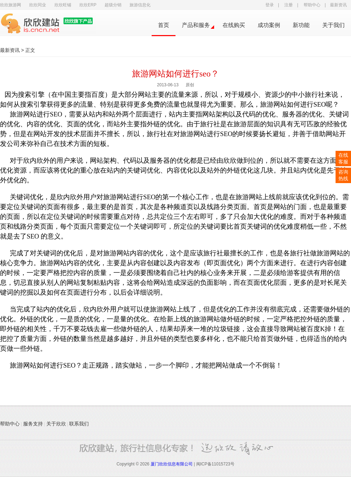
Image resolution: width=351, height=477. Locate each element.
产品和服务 (196, 25)
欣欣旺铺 (62, 4)
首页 (163, 25)
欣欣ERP (88, 4)
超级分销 (113, 4)
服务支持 (33, 423)
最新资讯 (338, 4)
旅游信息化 (140, 4)
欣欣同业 (37, 4)
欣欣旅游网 (10, 4)
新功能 (301, 25)
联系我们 (79, 423)
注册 (288, 4)
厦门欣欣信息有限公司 (172, 464)
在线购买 (234, 25)
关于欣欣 (56, 423)
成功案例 (269, 25)
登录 (269, 4)
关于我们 (333, 25)
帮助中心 (312, 4)
